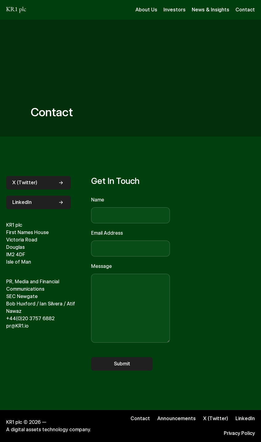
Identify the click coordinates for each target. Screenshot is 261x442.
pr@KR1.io (17, 326)
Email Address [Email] (107, 233)
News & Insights (210, 10)
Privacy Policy (239, 433)
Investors (174, 10)
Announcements (176, 418)
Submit (122, 364)
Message (101, 266)
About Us (146, 10)
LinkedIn (38, 202)
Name (97, 200)
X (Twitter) (38, 182)
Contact (245, 10)
